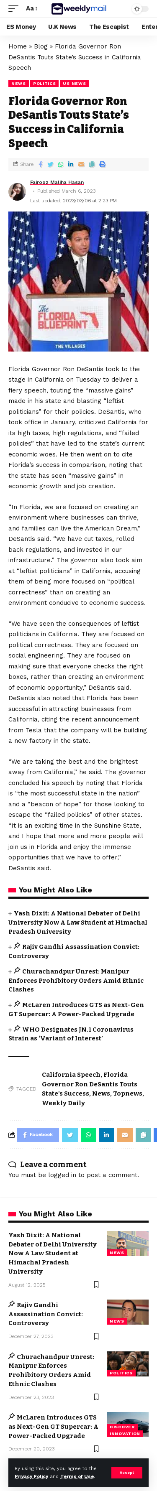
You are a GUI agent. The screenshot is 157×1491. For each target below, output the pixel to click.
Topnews (127, 1093)
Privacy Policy (31, 1476)
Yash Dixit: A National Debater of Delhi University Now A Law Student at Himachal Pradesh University (77, 922)
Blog (41, 46)
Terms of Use (77, 1476)
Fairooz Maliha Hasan (57, 182)
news (18, 83)
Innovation (125, 1433)
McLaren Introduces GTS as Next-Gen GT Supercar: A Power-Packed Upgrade (53, 1427)
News (101, 1093)
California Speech (71, 1074)
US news (74, 83)
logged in (62, 1175)
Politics (44, 83)
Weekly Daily (63, 1103)
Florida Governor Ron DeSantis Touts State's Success (89, 1084)
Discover (122, 1427)
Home (17, 46)
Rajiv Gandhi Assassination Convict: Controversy (45, 1314)
